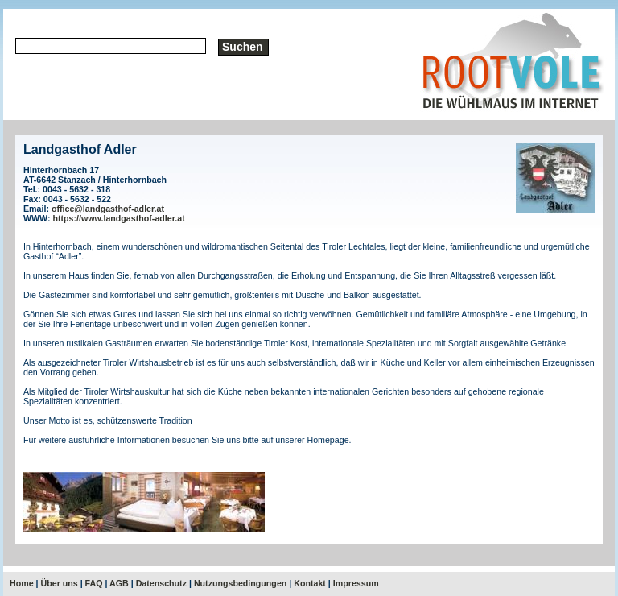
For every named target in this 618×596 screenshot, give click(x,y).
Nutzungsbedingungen (240, 583)
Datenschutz (161, 583)
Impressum (356, 583)
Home (22, 583)
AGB (119, 583)
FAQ (94, 583)
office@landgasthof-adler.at (108, 208)
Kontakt (310, 583)
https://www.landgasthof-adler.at (119, 218)
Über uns (59, 583)
